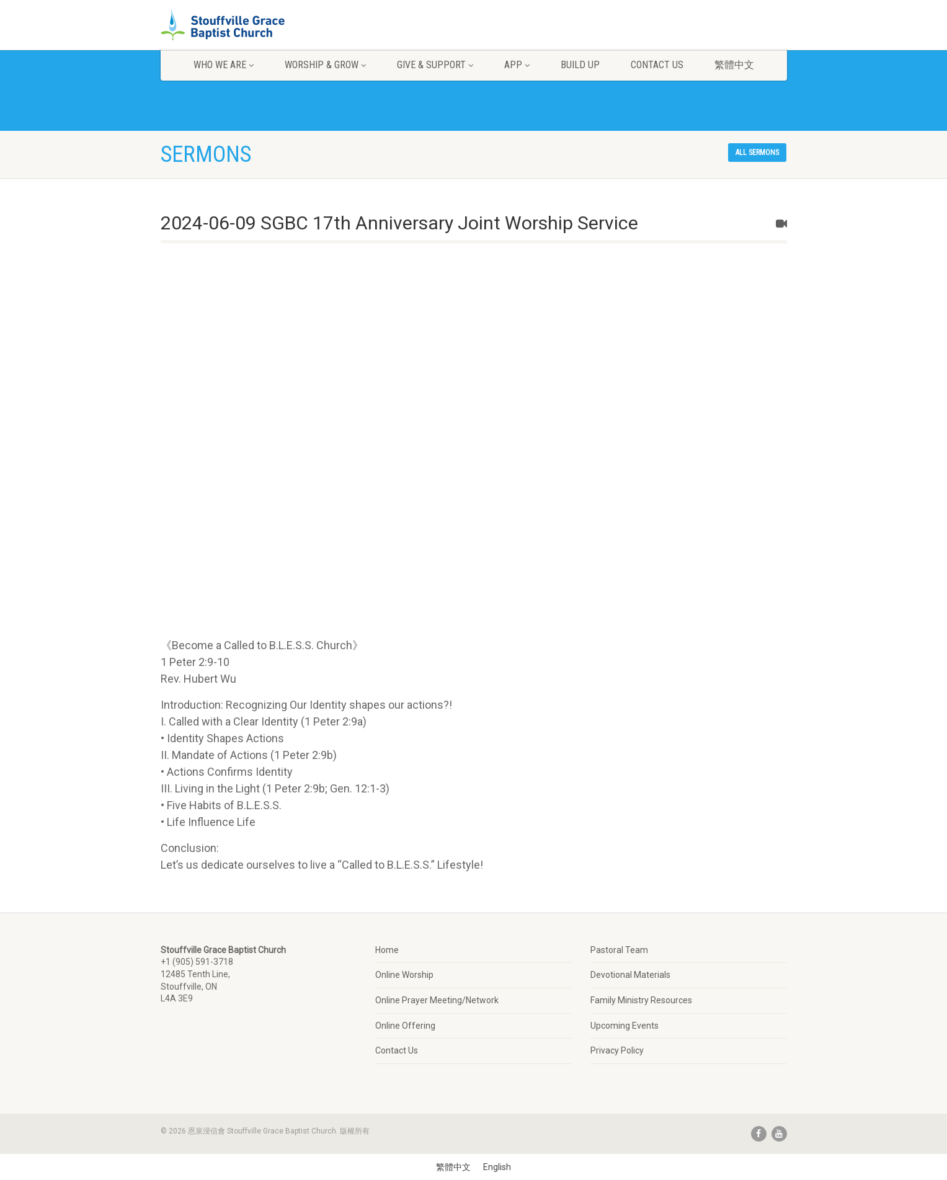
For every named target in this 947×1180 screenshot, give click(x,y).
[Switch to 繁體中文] (453, 1167)
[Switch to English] (497, 1167)
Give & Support (435, 65)
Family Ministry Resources (641, 1000)
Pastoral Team (619, 950)
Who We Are (223, 65)
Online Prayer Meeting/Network (437, 1000)
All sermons (757, 152)
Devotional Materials (630, 975)
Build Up (580, 65)
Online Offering (405, 1026)
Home (387, 950)
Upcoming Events (624, 1026)
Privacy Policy (617, 1050)
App (517, 65)
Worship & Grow (325, 65)
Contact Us (657, 65)
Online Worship (404, 975)
